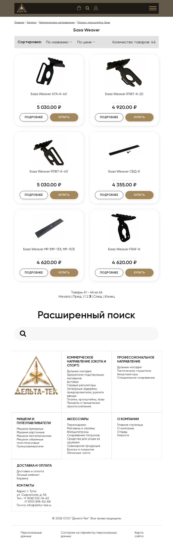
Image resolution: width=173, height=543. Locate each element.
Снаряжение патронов (83, 435)
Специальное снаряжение (136, 377)
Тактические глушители (134, 370)
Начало (65, 296)
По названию (59, 42)
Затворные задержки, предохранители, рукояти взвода (85, 392)
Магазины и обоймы (81, 428)
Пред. (77, 296)
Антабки (73, 381)
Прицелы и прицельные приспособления (83, 404)
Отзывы (122, 431)
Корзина (22, 478)
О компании (125, 428)
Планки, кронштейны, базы (85, 399)
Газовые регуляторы (81, 385)
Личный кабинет (28, 474)
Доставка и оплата (30, 471)
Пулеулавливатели (30, 446)
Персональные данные (31, 534)
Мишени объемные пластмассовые (30, 441)
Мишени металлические (34, 435)
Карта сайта (139, 534)
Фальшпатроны (78, 431)
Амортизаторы (127, 374)
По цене (86, 42)
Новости (123, 435)
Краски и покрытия (80, 449)
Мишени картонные (31, 432)
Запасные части (78, 452)
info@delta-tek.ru (39, 505)
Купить (64, 117)
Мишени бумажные (30, 428)
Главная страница (130, 424)
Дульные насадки (79, 371)
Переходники (76, 424)
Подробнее (34, 117)
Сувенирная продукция (83, 446)
